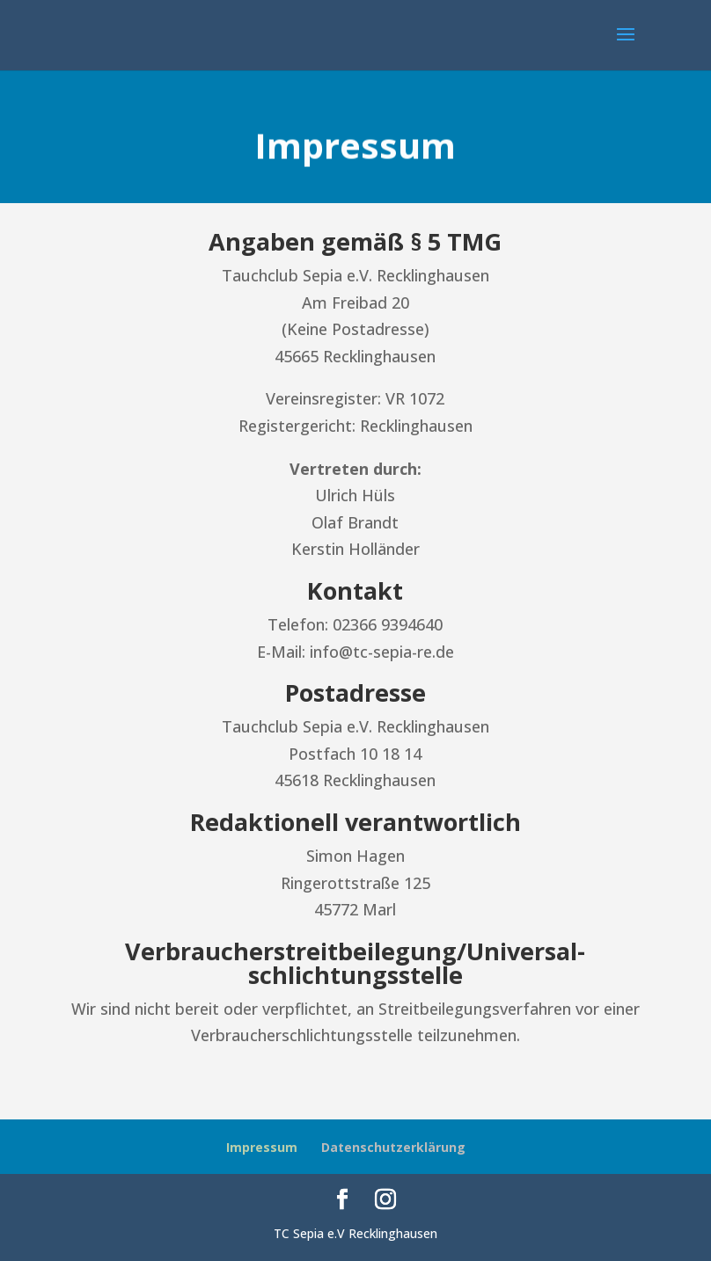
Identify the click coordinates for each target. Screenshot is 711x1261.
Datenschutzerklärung (393, 1147)
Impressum (261, 1147)
